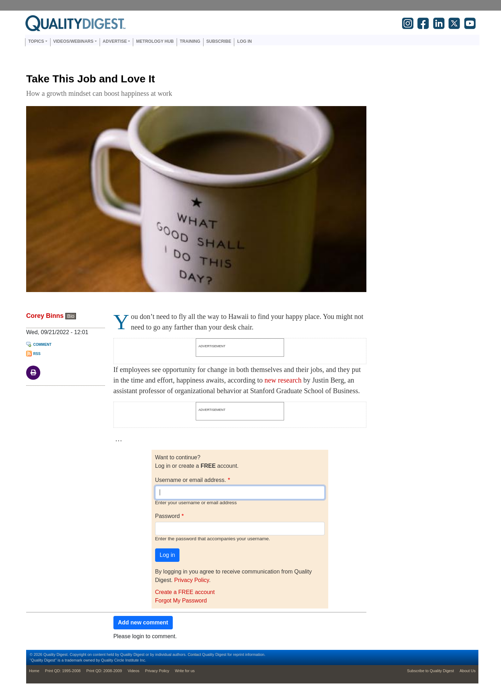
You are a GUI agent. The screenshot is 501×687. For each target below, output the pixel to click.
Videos (133, 671)
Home (34, 671)
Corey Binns (45, 315)
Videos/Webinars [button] (73, 41)
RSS (37, 354)
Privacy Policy (191, 580)
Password (167, 516)
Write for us (185, 671)
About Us (468, 671)
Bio (70, 316)
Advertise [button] (115, 41)
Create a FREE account (185, 592)
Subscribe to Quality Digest (430, 671)
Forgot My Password (181, 601)
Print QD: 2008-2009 (104, 671)
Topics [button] (36, 41)
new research (283, 380)
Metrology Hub (154, 41)
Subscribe (218, 41)
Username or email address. (190, 480)
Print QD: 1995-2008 (63, 671)
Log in (244, 41)
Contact (194, 654)
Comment (42, 345)
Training (190, 41)
